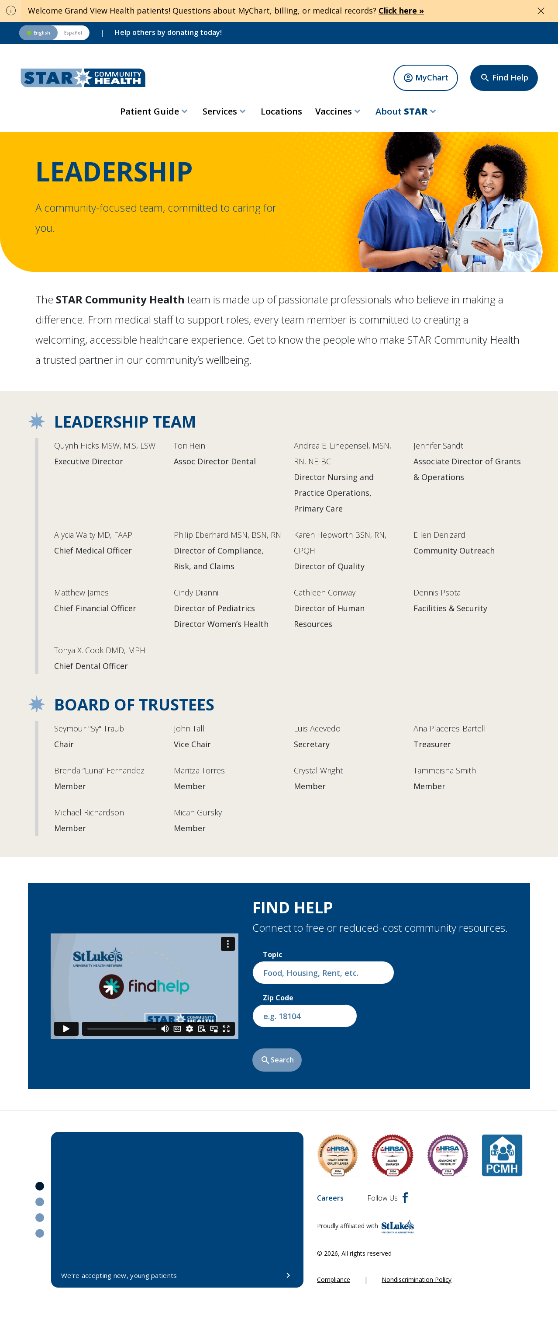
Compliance (333, 1279)
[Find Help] (504, 78)
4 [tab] (39, 1233)
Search (277, 1060)
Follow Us (387, 1197)
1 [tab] (39, 1186)
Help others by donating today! (168, 32)
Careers (330, 1198)
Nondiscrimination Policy (416, 1279)
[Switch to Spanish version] (54, 33)
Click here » (401, 10)
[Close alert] (541, 10)
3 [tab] (39, 1217)
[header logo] (83, 78)
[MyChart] (425, 78)
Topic (272, 954)
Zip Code (278, 998)
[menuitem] (154, 111)
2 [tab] (39, 1202)
